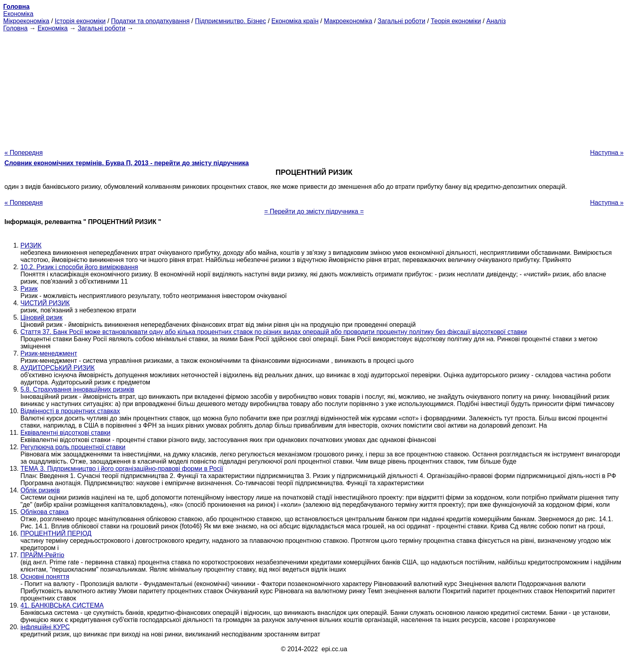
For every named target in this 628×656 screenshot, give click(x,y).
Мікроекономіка (26, 21)
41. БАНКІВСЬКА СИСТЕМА (62, 605)
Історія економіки (80, 21)
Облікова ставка (44, 511)
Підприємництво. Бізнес (230, 21)
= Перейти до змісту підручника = (314, 211)
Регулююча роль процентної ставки (72, 447)
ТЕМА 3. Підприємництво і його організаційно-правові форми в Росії (121, 468)
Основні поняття (44, 576)
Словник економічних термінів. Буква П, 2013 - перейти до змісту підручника (126, 163)
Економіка (18, 13)
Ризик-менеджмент (48, 353)
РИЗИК (31, 245)
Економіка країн (295, 21)
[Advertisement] (314, 88)
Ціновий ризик (41, 317)
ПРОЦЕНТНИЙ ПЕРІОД (55, 533)
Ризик (29, 288)
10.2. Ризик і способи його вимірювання (79, 267)
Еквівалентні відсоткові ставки (65, 432)
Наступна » (607, 152)
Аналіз (496, 21)
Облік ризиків (40, 490)
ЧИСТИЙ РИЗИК (45, 303)
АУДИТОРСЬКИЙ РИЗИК (57, 367)
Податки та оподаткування (150, 21)
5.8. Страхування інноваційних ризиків (77, 389)
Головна (15, 28)
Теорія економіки (456, 21)
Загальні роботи (401, 21)
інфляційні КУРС (45, 627)
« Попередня (23, 152)
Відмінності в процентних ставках (70, 411)
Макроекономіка (348, 21)
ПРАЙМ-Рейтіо (42, 555)
